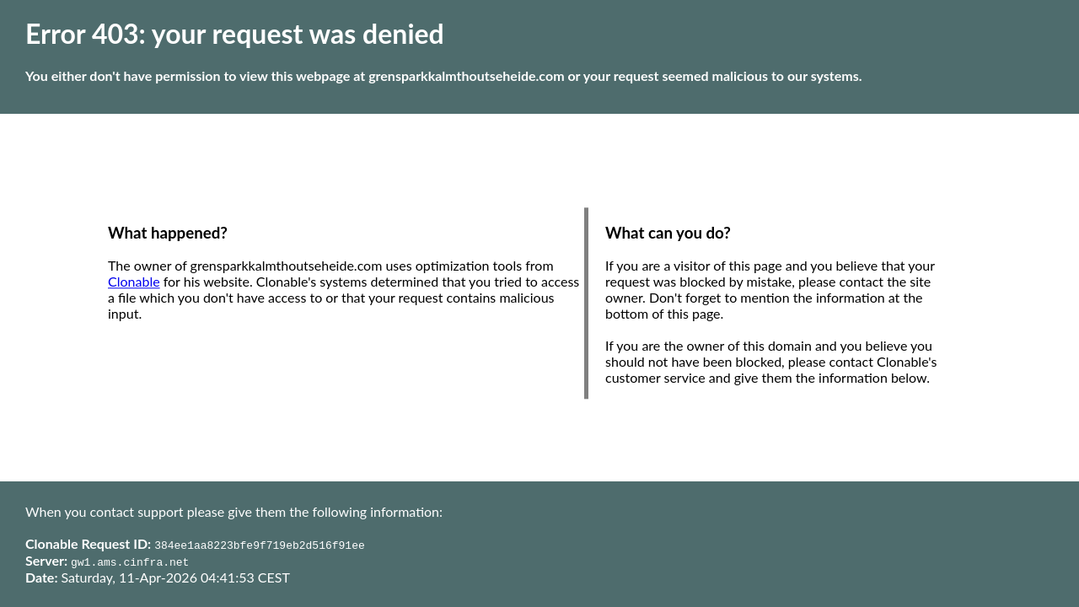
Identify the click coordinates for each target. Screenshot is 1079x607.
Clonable (134, 282)
